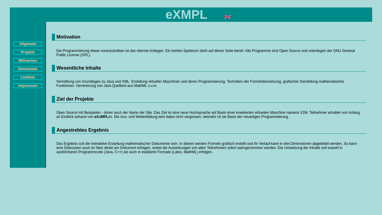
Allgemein (27, 44)
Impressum (27, 86)
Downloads (27, 69)
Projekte (28, 52)
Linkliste (28, 77)
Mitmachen (28, 61)
